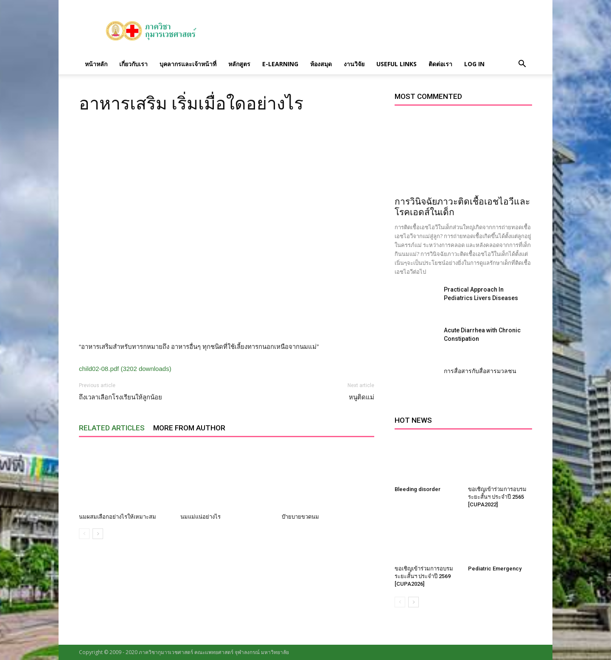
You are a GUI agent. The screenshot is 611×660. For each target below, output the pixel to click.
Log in (474, 64)
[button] (522, 64)
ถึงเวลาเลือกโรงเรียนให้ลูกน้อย (120, 397)
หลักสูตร (239, 64)
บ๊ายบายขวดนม (300, 517)
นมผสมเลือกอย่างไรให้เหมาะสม (117, 517)
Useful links (396, 64)
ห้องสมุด (321, 64)
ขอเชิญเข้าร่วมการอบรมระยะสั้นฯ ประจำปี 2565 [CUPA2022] (497, 497)
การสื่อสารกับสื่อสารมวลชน (480, 371)
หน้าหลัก (96, 64)
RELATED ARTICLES (112, 428)
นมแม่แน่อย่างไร (200, 517)
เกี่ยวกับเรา (133, 64)
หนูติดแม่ (361, 397)
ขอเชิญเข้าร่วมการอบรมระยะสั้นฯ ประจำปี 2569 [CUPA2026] (424, 576)
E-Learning (280, 64)
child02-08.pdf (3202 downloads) (125, 368)
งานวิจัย (354, 64)
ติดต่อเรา (440, 64)
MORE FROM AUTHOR (189, 428)
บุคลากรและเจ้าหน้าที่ (188, 64)
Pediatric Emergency (494, 568)
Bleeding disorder (417, 489)
